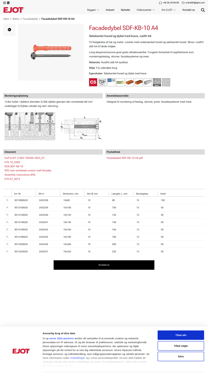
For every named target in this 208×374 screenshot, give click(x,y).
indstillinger (77, 347)
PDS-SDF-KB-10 (14, 166)
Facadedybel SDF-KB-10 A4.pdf (125, 157)
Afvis (181, 345)
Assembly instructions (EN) (20, 174)
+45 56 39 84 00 (171, 2)
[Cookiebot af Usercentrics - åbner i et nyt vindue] (21, 367)
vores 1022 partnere (61, 327)
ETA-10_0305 (12, 162)
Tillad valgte (181, 334)
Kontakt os (188, 9)
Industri (110, 9)
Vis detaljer (169, 367)
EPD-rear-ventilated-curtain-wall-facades (28, 170)
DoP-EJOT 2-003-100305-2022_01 (25, 157)
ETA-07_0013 (12, 178)
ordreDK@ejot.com (195, 2)
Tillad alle (180, 324)
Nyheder (125, 9)
